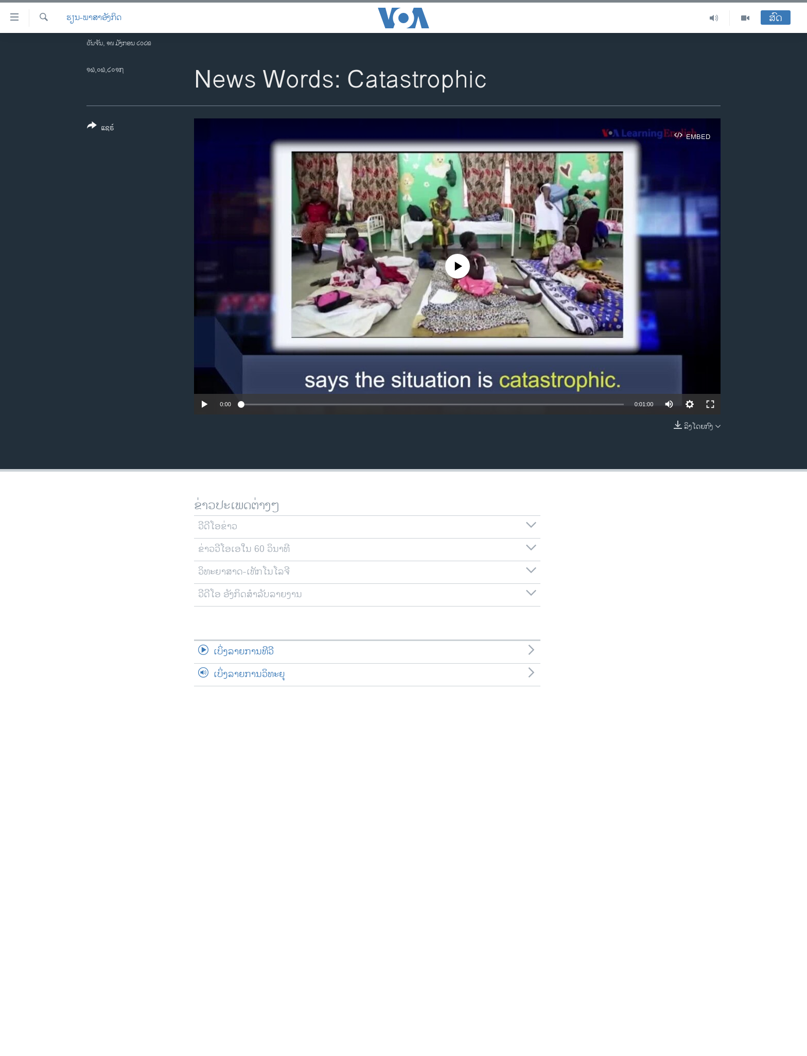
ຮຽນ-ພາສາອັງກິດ (93, 18)
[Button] (100, 128)
